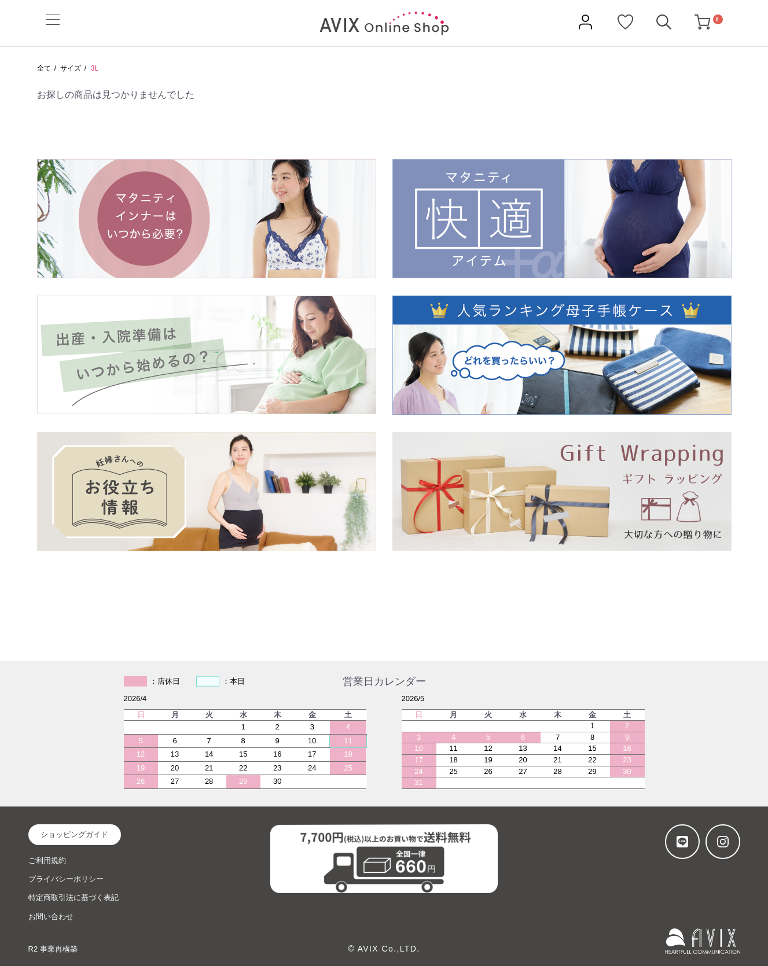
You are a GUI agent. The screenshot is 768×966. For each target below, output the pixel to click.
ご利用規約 (47, 860)
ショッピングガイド (74, 834)
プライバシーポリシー (66, 879)
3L (94, 68)
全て (44, 68)
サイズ (70, 68)
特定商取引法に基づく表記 (73, 897)
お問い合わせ (51, 916)
